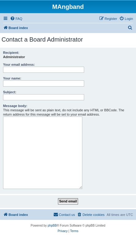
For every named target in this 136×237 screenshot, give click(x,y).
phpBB (52, 225)
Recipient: (11, 52)
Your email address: (19, 64)
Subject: (9, 92)
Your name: (12, 78)
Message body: (15, 106)
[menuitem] (16, 18)
